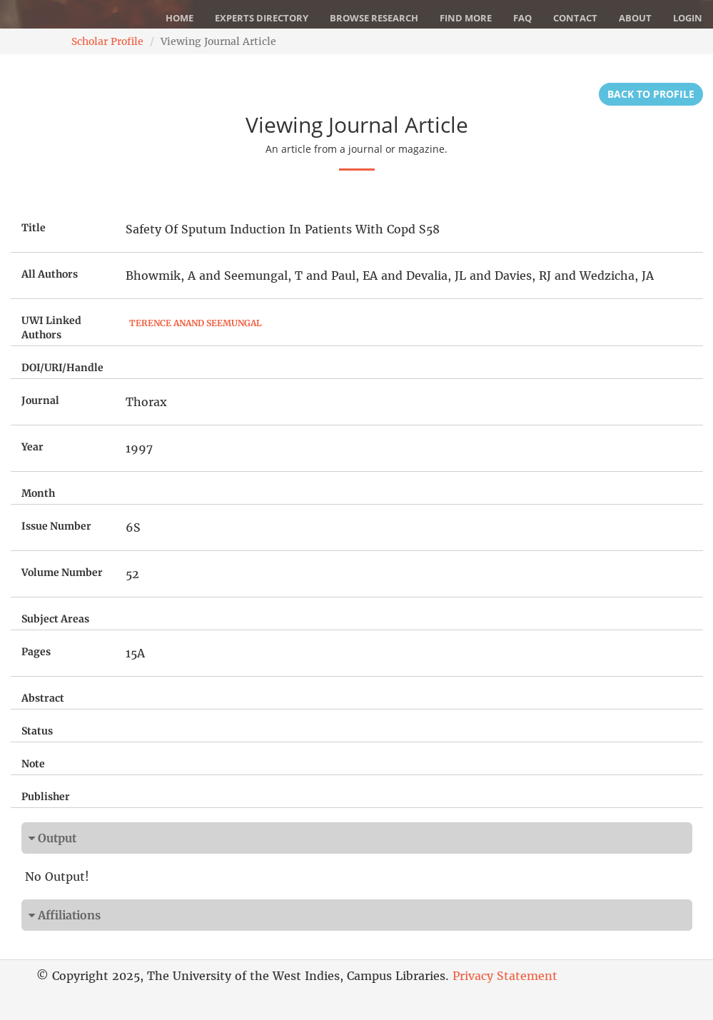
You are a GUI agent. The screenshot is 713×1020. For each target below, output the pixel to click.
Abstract (42, 698)
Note (33, 763)
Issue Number (56, 526)
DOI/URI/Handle (62, 367)
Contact (575, 17)
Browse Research (374, 17)
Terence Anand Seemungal (195, 323)
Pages (36, 651)
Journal (40, 400)
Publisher (45, 796)
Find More (466, 17)
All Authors (49, 274)
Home (179, 17)
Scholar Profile (107, 41)
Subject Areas (55, 618)
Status (37, 730)
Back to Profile (650, 94)
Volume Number (62, 572)
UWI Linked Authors (51, 327)
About (635, 17)
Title (33, 227)
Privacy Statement (504, 976)
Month (38, 493)
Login (687, 17)
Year (32, 446)
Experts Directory (261, 17)
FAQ (522, 17)
